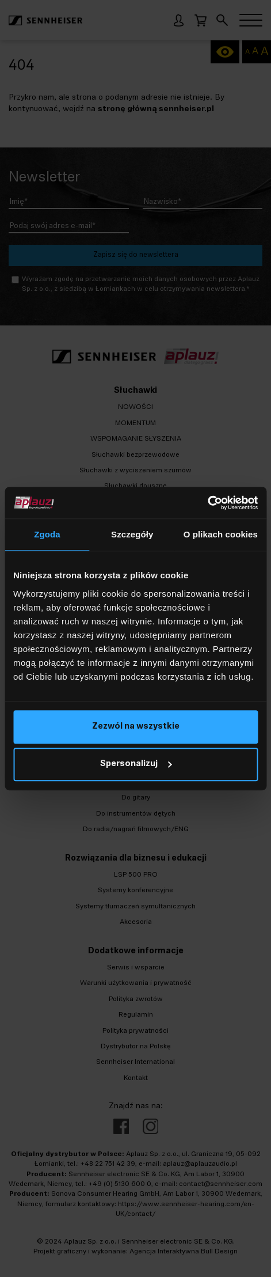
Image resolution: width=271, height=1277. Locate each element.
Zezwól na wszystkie (136, 726)
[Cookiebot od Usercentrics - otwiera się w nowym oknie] (207, 502)
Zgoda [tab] (47, 534)
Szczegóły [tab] (132, 534)
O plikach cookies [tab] (221, 534)
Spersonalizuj (135, 764)
